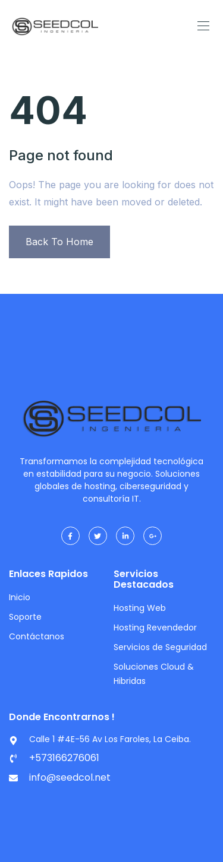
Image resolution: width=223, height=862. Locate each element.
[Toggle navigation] (202, 25)
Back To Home (59, 242)
